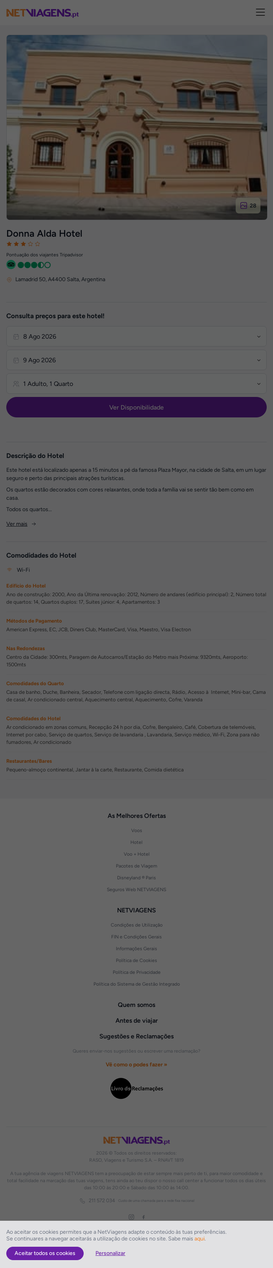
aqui (199, 1238)
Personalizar (110, 1253)
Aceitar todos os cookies (45, 1253)
